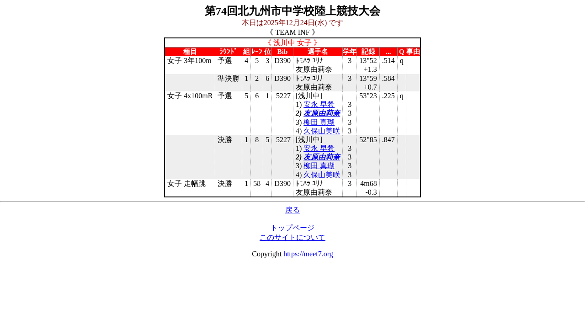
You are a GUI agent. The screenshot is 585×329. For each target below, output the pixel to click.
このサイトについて (292, 237)
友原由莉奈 (321, 113)
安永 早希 (319, 104)
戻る (292, 210)
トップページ (292, 228)
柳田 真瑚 (319, 122)
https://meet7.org (308, 254)
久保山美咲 (321, 131)
